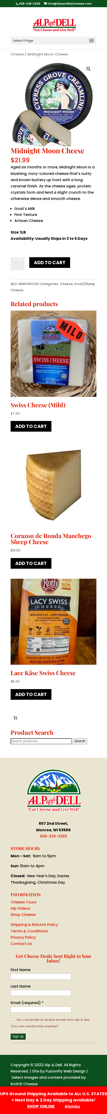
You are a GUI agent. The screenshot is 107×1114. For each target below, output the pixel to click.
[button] (88, 69)
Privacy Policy (23, 937)
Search (79, 741)
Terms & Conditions (29, 931)
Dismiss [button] (72, 1106)
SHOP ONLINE (41, 1106)
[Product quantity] (17, 263)
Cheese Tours (23, 902)
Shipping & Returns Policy (34, 924)
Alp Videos (20, 908)
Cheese (66, 284)
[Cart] (15, 717)
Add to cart (49, 262)
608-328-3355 (53, 836)
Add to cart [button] (31, 426)
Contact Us (21, 943)
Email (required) (27, 1002)
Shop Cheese (23, 914)
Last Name (20, 986)
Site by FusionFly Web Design (59, 1071)
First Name (20, 970)
